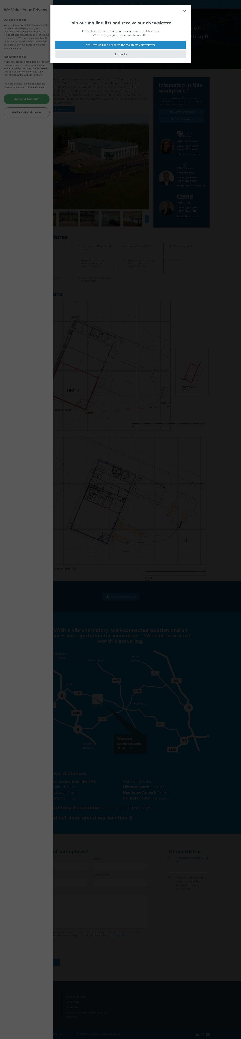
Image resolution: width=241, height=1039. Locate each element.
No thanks (120, 54)
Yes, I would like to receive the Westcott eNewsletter (120, 45)
